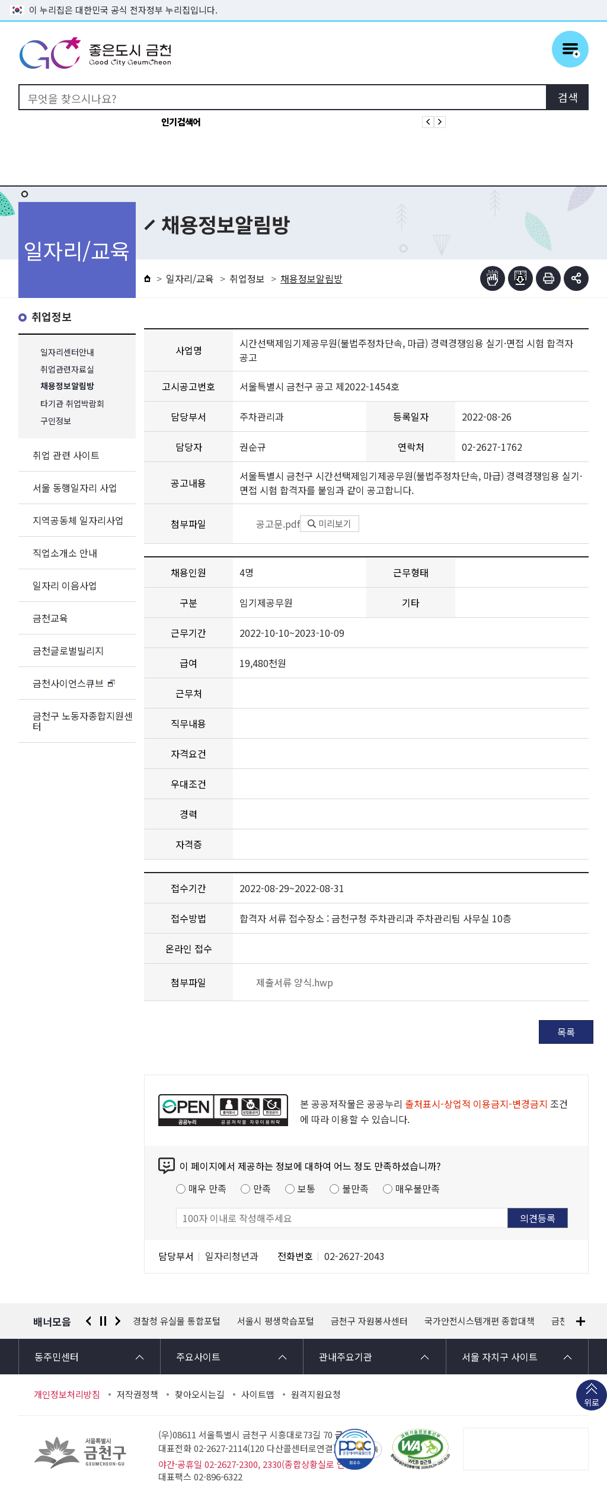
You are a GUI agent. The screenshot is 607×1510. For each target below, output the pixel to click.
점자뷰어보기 (492, 278)
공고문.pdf (269, 524)
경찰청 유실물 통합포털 (177, 1321)
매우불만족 (417, 1188)
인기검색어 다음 (440, 122)
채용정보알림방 (67, 386)
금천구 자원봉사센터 (369, 1321)
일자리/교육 (190, 278)
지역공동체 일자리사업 (78, 520)
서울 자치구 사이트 (500, 1356)
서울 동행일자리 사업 (75, 487)
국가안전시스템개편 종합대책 (479, 1321)
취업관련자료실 (67, 369)
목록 (566, 1032)
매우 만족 (207, 1188)
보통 (306, 1188)
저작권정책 (137, 1394)
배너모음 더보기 (580, 1321)
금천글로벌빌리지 (68, 650)
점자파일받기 (520, 278)
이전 (88, 1321)
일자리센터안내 (67, 352)
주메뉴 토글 (570, 49)
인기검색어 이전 (428, 122)
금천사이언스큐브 (68, 683)
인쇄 (548, 278)
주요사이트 (198, 1356)
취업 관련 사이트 (66, 455)
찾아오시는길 (200, 1394)
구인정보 (55, 421)
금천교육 (50, 618)
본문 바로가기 (303, 0)
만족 (262, 1188)
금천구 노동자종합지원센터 (83, 720)
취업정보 (51, 317)
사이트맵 (257, 1394)
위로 (591, 1403)
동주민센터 (56, 1356)
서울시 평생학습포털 (275, 1321)
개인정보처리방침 (67, 1394)
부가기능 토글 (576, 278)
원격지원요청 (316, 1394)
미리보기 (330, 523)
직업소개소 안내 (65, 553)
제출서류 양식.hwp (286, 982)
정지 (103, 1321)
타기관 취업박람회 (72, 404)
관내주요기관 (345, 1356)
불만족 (355, 1188)
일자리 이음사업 (65, 585)
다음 (118, 1321)
